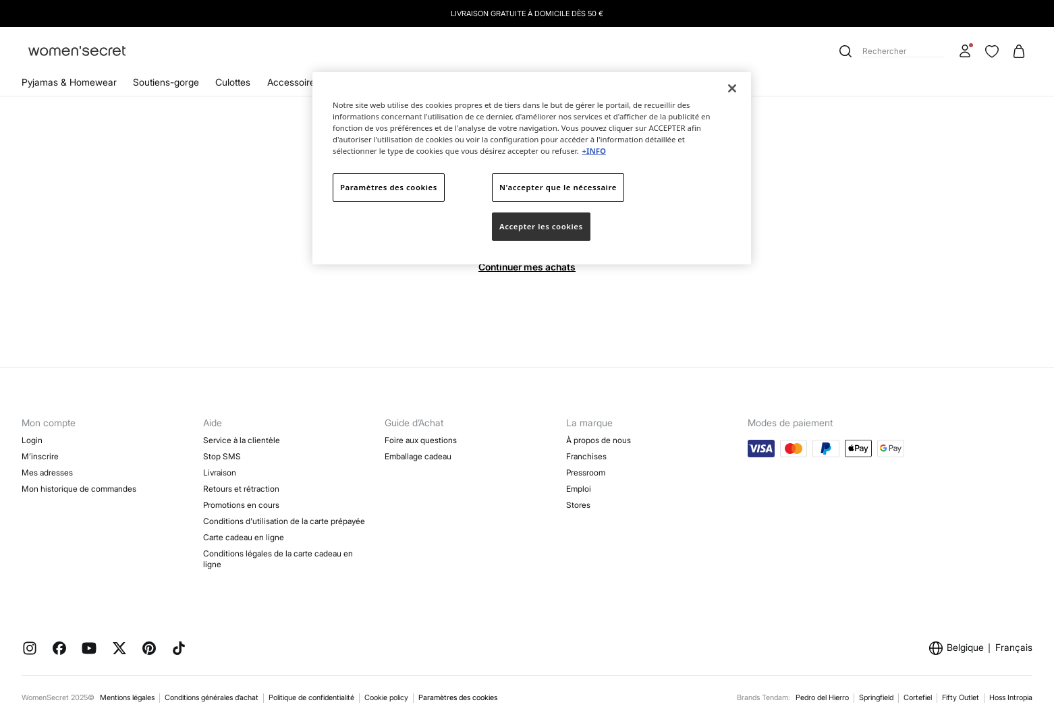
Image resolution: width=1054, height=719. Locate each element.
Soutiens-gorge (166, 82)
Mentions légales (127, 697)
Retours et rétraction (241, 489)
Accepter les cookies (541, 226)
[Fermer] (732, 88)
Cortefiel (918, 697)
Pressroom (585, 472)
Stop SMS (222, 456)
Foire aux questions (421, 440)
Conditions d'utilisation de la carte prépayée (284, 521)
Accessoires (293, 82)
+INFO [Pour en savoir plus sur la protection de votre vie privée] (593, 151)
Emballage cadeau (418, 456)
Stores (578, 505)
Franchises (586, 456)
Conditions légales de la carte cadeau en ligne (278, 558)
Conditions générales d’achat (211, 697)
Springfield (876, 697)
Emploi (578, 489)
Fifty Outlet (960, 697)
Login (32, 440)
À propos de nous (598, 440)
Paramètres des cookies (457, 697)
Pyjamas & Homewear (69, 82)
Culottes (232, 82)
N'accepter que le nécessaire (558, 187)
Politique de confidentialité (311, 697)
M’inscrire (40, 456)
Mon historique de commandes (79, 489)
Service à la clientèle (241, 440)
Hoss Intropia (1010, 697)
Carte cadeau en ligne (243, 537)
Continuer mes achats (527, 266)
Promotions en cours (241, 505)
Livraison (219, 472)
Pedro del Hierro (822, 697)
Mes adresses (47, 472)
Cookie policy (386, 697)
